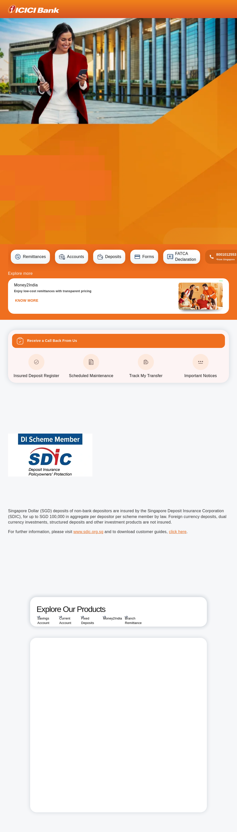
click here (178, 532)
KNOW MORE (26, 300)
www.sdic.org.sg (88, 532)
